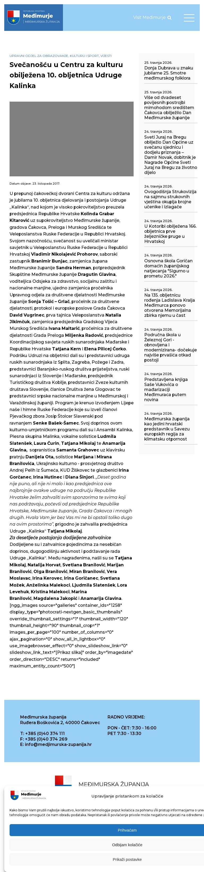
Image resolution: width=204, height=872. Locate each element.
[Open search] (169, 17)
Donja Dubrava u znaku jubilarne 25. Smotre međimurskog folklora (168, 73)
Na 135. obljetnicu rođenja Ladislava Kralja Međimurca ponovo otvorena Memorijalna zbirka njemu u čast (169, 305)
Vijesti (106, 56)
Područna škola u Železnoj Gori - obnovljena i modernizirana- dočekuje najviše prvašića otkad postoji (170, 347)
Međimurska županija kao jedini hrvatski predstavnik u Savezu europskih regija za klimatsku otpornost (167, 429)
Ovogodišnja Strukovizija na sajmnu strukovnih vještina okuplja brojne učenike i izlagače (170, 199)
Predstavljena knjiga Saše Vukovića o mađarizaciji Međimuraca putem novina (166, 389)
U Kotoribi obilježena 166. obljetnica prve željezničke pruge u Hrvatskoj (170, 234)
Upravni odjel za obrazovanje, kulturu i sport (54, 56)
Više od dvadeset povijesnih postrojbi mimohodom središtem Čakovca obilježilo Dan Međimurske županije (169, 107)
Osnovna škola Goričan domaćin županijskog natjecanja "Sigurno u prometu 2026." (168, 268)
